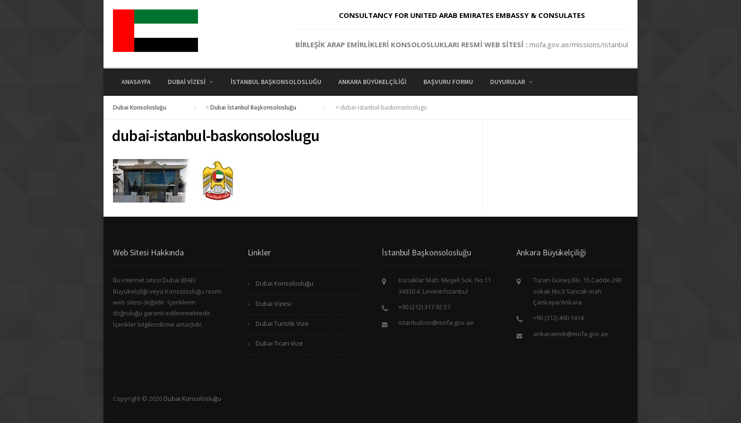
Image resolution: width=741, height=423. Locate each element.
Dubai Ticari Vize (279, 343)
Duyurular (507, 81)
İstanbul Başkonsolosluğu (276, 81)
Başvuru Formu (448, 81)
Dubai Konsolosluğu (284, 283)
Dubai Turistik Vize (282, 323)
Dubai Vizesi (187, 81)
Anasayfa (136, 81)
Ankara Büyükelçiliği (372, 81)
